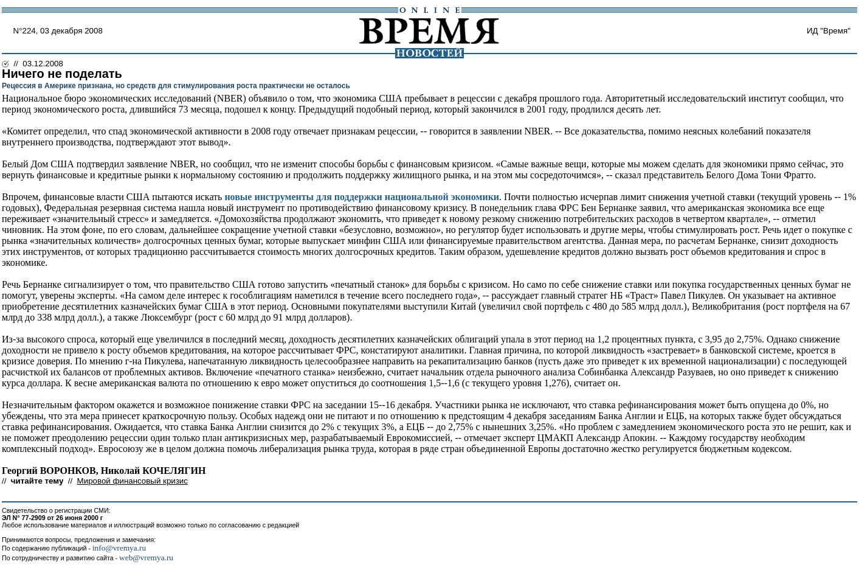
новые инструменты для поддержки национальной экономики (361, 197)
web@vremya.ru (146, 557)
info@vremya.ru (119, 547)
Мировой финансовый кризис (132, 480)
